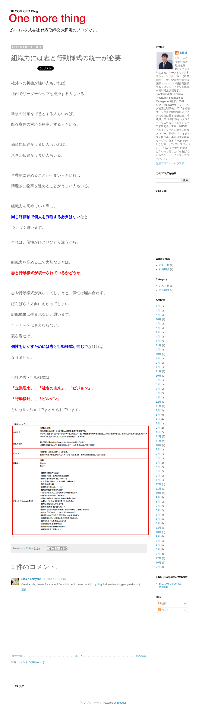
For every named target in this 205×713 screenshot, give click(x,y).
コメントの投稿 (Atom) (31, 662)
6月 (158, 414)
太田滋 (183, 52)
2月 (158, 362)
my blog (97, 584)
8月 (158, 384)
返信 (23, 589)
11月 (158, 345)
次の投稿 (17, 656)
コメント (165, 610)
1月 (158, 306)
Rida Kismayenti (31, 579)
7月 (158, 388)
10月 (158, 319)
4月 (158, 310)
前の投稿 (141, 656)
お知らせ (164, 265)
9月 (158, 380)
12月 (158, 401)
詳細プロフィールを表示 (170, 163)
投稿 (162, 603)
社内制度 (164, 269)
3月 (158, 423)
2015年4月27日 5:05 (54, 579)
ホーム (79, 656)
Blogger (121, 702)
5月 (158, 393)
